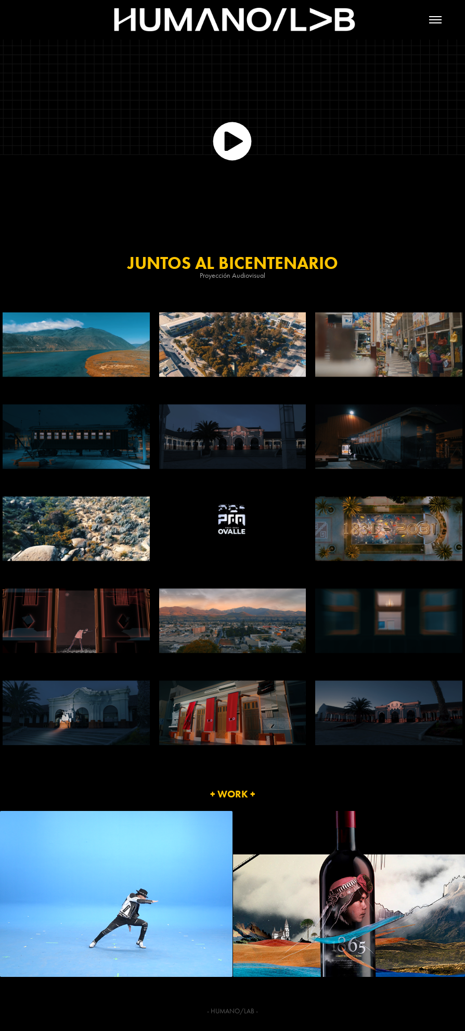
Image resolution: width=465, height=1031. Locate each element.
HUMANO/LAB (232, 1011)
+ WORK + (232, 794)
